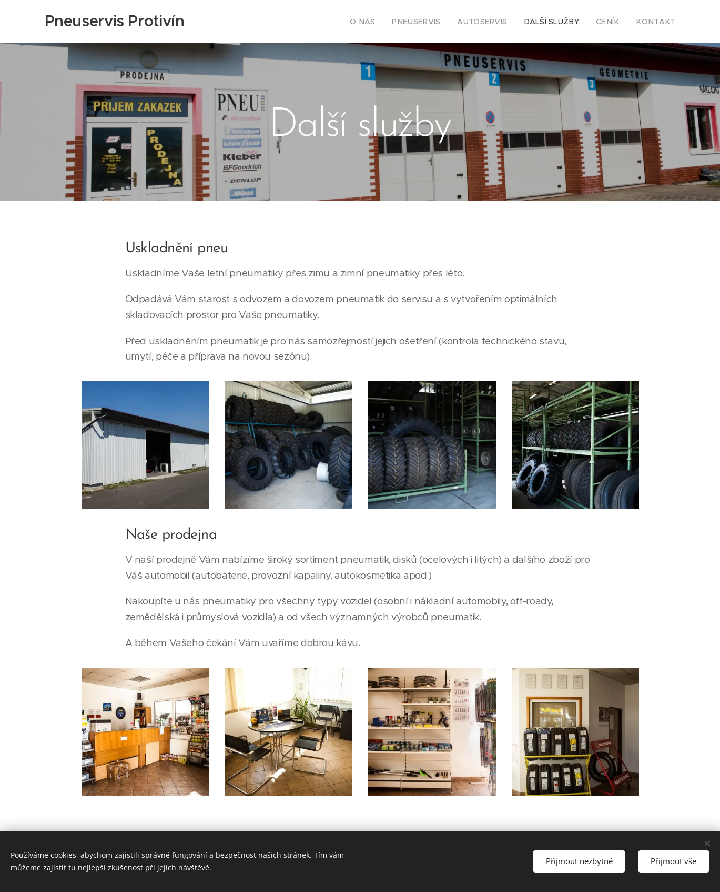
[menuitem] (388, 21)
